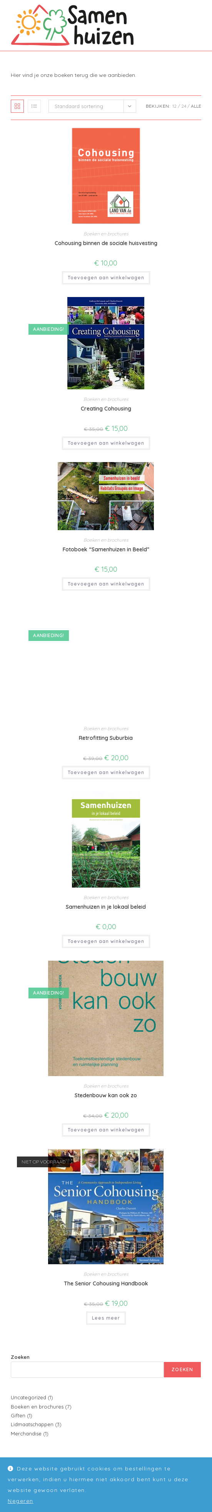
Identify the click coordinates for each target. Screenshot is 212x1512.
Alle (196, 106)
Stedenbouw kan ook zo (106, 1095)
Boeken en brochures (106, 234)
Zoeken (20, 1357)
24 (183, 106)
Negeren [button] (20, 1500)
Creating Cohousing (106, 408)
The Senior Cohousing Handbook (106, 1283)
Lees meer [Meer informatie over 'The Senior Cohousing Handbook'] (106, 1318)
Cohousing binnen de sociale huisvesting (106, 243)
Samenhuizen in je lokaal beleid (106, 906)
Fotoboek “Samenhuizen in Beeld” (106, 549)
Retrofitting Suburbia (106, 737)
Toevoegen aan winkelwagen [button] (106, 277)
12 (174, 106)
